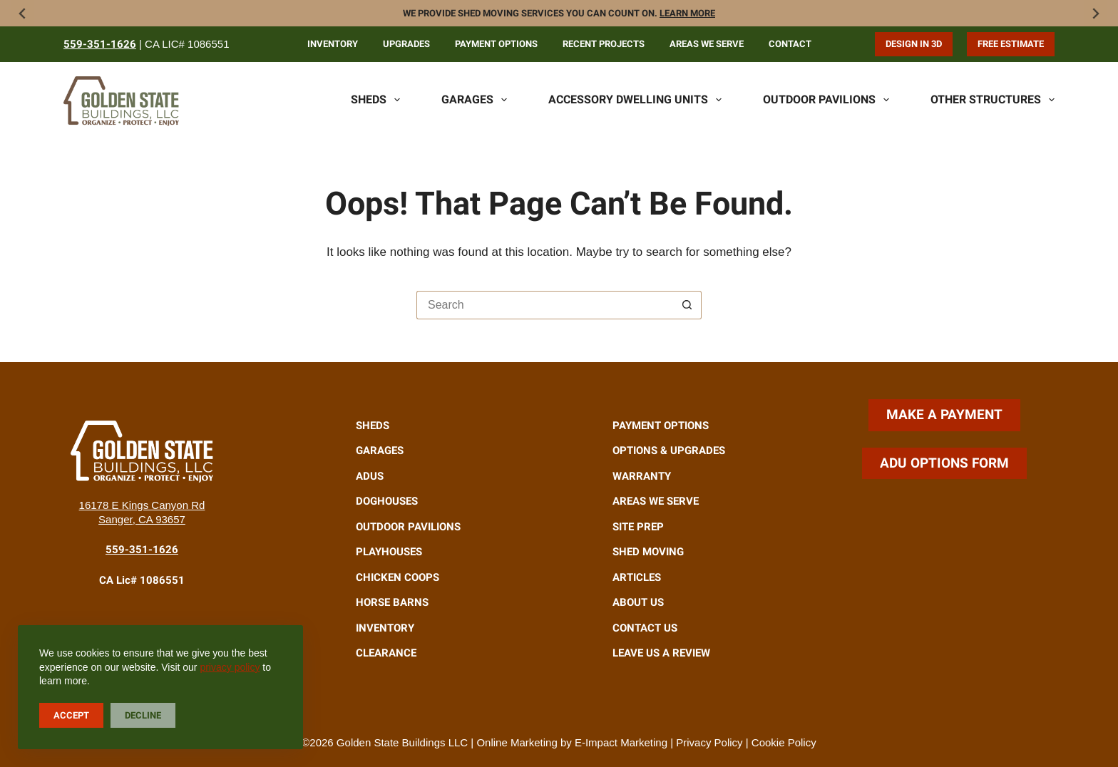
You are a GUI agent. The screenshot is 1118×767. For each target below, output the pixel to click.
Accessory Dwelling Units (635, 99)
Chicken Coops (397, 577)
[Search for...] (544, 305)
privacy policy (230, 667)
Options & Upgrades (668, 450)
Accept (71, 715)
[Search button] (687, 305)
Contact (790, 43)
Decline (143, 715)
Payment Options (496, 43)
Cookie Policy (784, 742)
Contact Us (644, 628)
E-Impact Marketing (621, 742)
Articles (636, 577)
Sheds (375, 99)
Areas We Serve (707, 43)
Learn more (687, 13)
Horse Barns (392, 602)
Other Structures (992, 99)
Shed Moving (648, 551)
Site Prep (638, 526)
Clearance (386, 653)
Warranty (641, 476)
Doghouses (387, 501)
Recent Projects (604, 43)
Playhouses (389, 551)
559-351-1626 (99, 44)
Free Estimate (1011, 43)
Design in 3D (914, 43)
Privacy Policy (709, 742)
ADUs (370, 476)
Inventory (332, 43)
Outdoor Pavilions (826, 99)
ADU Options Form (944, 463)
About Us (638, 602)
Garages (474, 99)
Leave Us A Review (661, 653)
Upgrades (406, 43)
